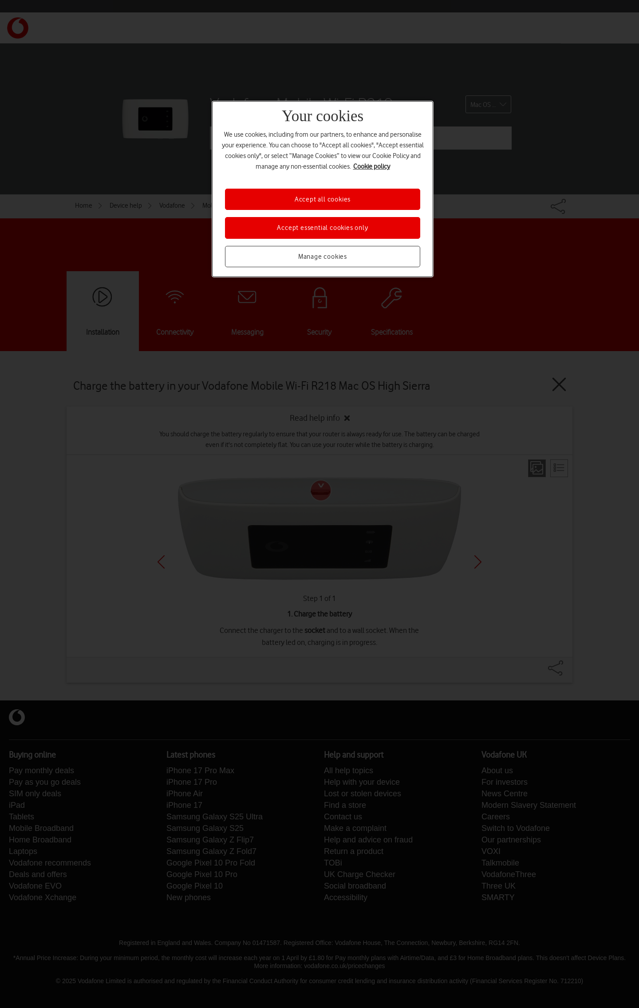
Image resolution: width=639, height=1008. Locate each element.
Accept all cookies (323, 199)
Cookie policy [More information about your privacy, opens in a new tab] (371, 166)
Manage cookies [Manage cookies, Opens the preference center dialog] (322, 257)
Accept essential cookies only (322, 228)
